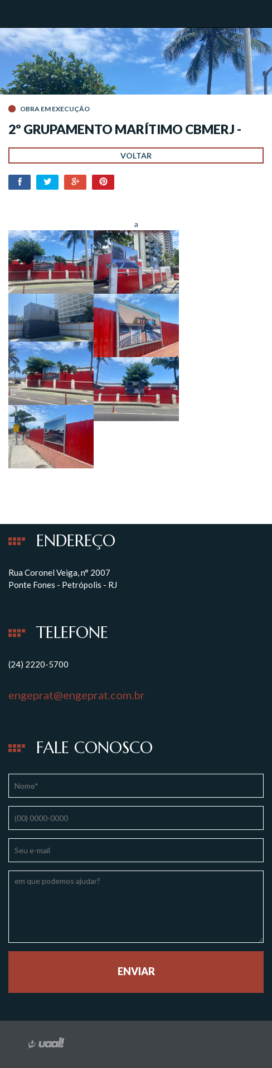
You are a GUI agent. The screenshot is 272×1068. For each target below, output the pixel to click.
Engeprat (47, 13)
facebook (114, 1044)
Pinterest (103, 182)
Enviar (136, 971)
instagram (139, 1044)
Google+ (75, 182)
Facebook (19, 182)
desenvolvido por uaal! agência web (50, 1043)
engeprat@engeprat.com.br (76, 694)
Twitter (47, 182)
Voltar (136, 155)
